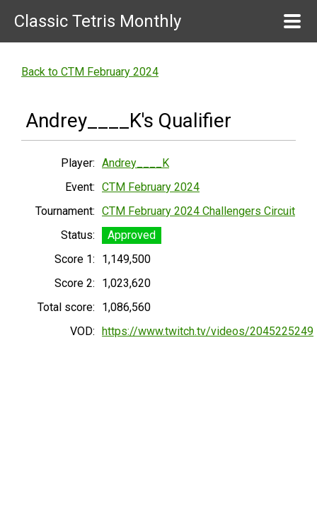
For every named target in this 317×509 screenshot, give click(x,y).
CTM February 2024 (151, 187)
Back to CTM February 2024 (89, 71)
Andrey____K (135, 163)
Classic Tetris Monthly (97, 21)
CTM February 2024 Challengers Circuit (198, 211)
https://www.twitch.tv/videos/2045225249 (207, 331)
